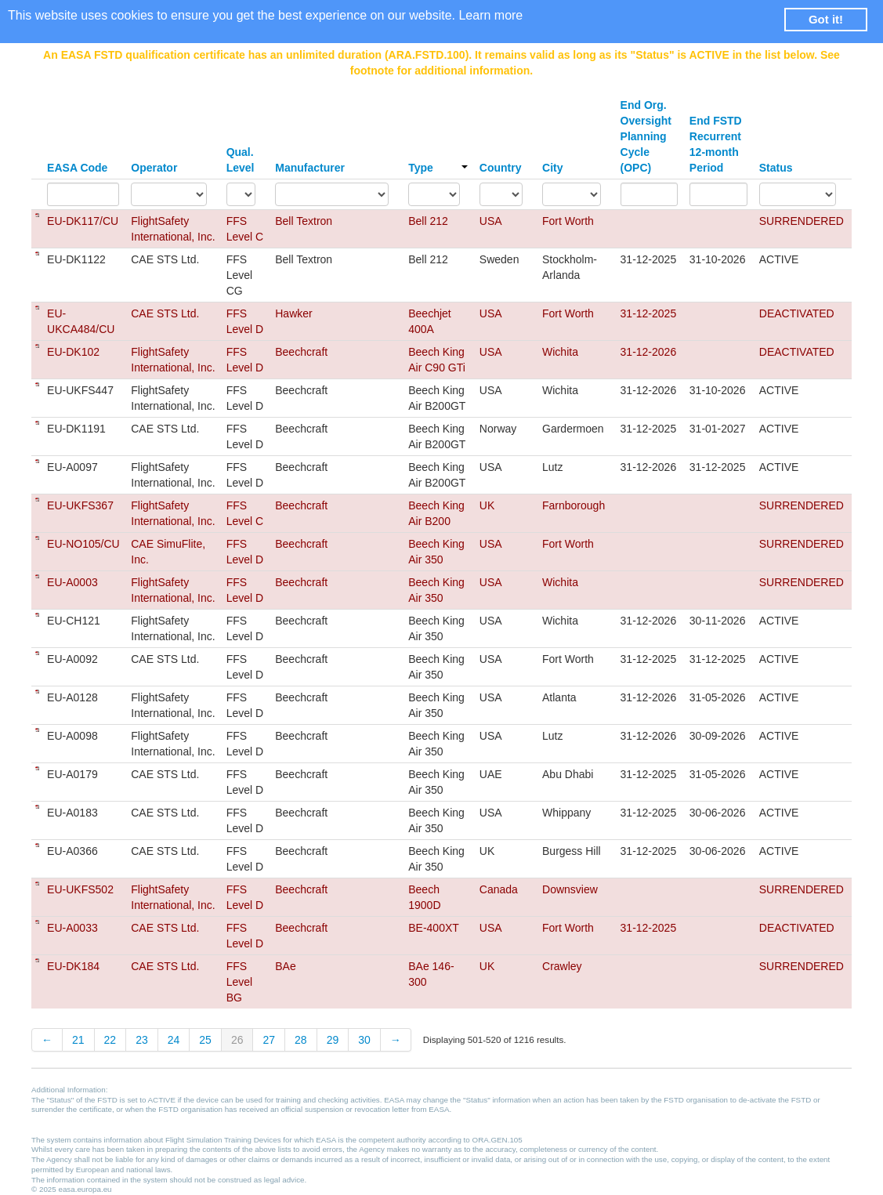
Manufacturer (310, 167)
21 (78, 1040)
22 (110, 1040)
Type (438, 167)
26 (237, 1040)
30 (364, 1040)
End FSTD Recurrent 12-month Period (715, 144)
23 (142, 1040)
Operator (154, 167)
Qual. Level (240, 160)
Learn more (490, 15)
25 (205, 1040)
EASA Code (77, 167)
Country (500, 167)
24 (174, 1040)
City (552, 167)
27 (268, 1040)
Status (776, 167)
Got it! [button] (826, 19)
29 (333, 1040)
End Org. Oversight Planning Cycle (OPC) (646, 136)
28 (301, 1040)
